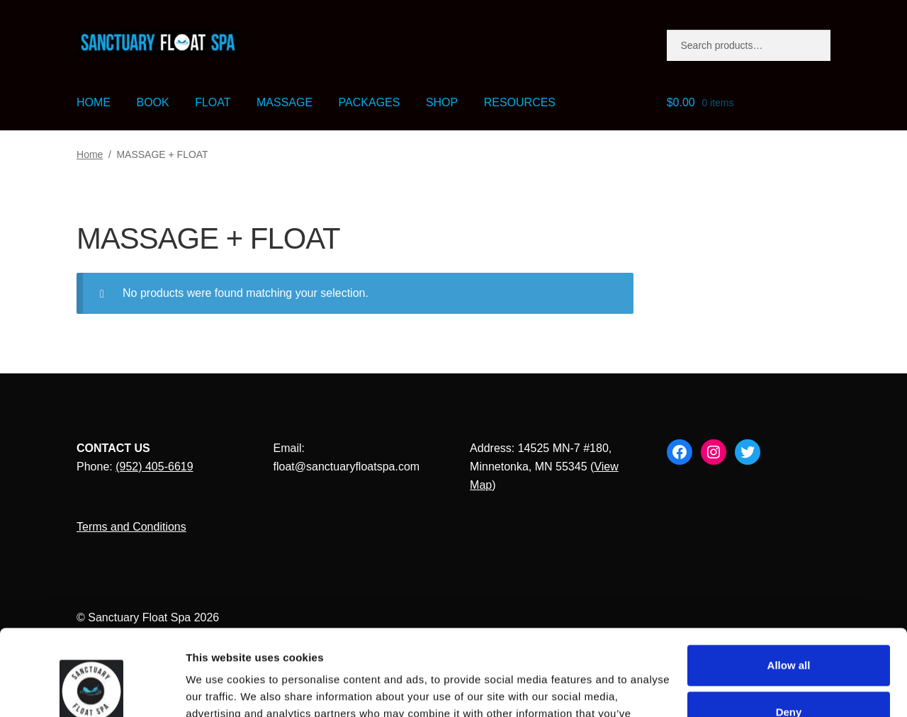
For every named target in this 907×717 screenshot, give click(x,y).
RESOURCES (520, 102)
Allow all (789, 585)
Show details (219, 689)
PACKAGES (369, 102)
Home (90, 154)
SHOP (442, 102)
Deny (789, 632)
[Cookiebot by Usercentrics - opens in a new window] (92, 689)
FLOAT (212, 102)
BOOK (152, 102)
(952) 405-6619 (154, 467)
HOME (94, 102)
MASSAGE (284, 102)
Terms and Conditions (131, 527)
